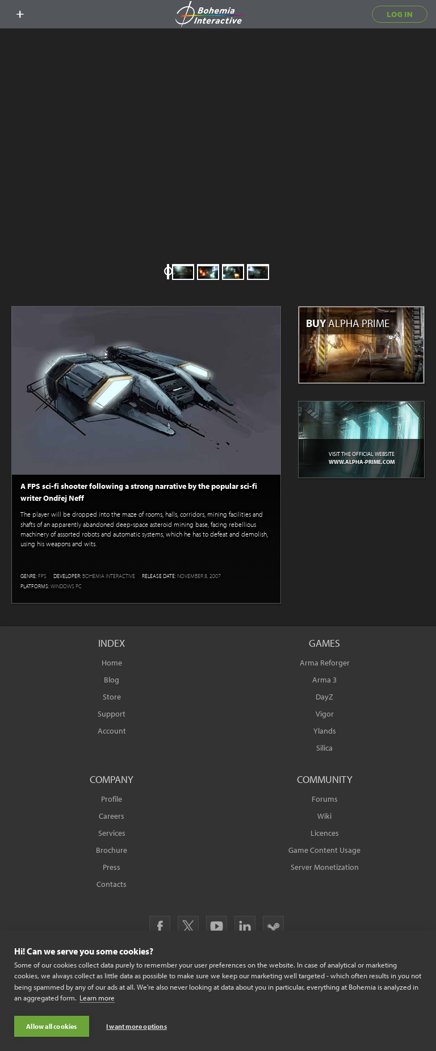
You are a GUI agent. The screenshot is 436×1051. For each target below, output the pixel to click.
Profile (111, 799)
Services (111, 833)
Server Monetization (325, 867)
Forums (325, 799)
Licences (325, 833)
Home (112, 663)
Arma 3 (324, 680)
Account (112, 731)
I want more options (136, 1026)
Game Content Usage (324, 850)
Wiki (324, 816)
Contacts (112, 884)
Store (112, 697)
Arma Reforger (325, 663)
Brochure (111, 850)
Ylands (324, 731)
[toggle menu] (20, 14)
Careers (111, 816)
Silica (324, 748)
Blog (111, 680)
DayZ (324, 697)
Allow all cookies (51, 1026)
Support (111, 714)
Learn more (97, 998)
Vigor (325, 714)
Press (111, 867)
